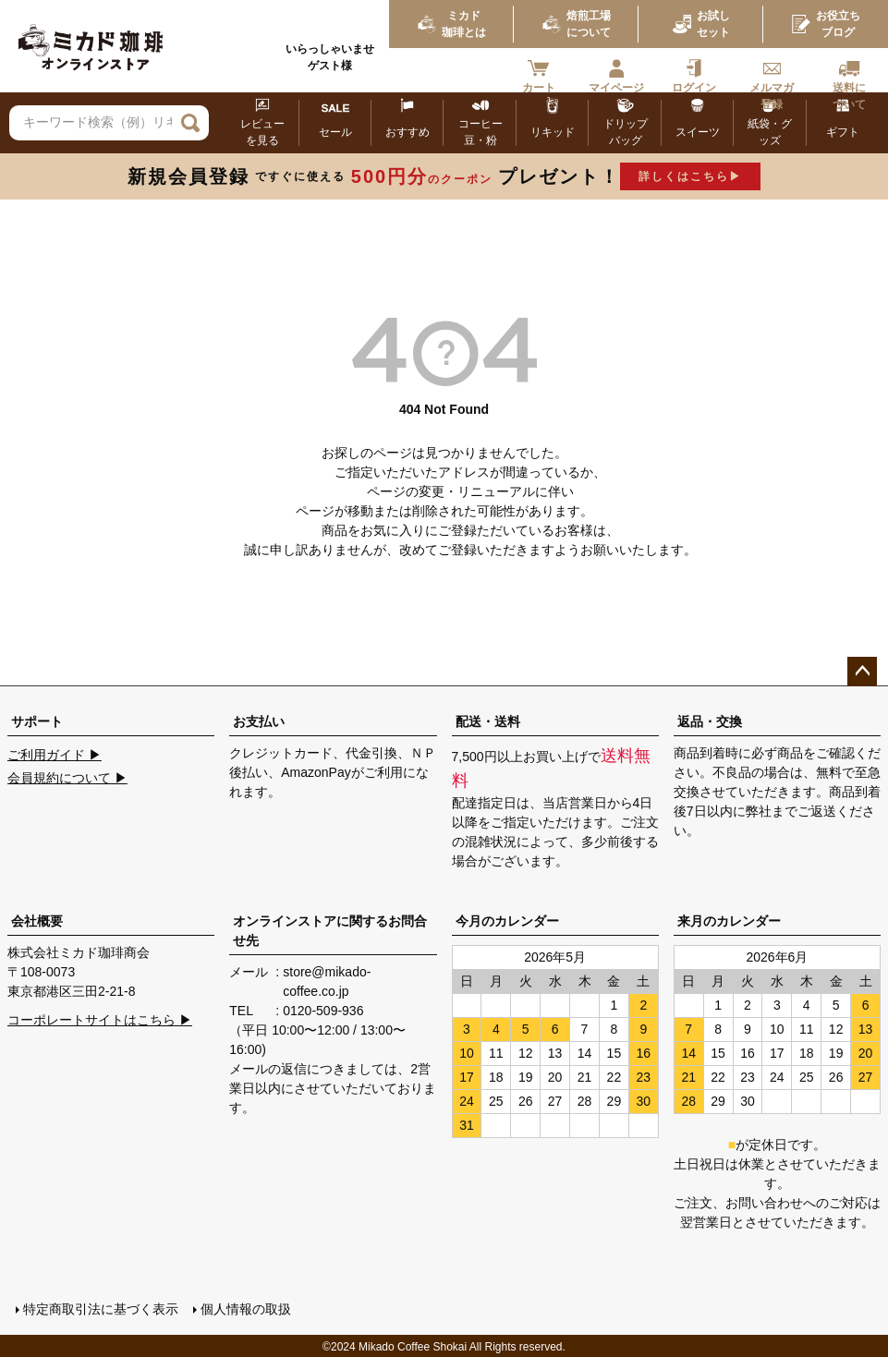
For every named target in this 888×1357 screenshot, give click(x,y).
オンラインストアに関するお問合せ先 (330, 931)
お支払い (259, 721)
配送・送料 (488, 721)
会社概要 (37, 921)
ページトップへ (862, 671)
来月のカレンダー (729, 921)
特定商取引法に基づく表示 (99, 1308)
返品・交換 (709, 721)
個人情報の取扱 (245, 1308)
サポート (37, 721)
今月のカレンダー (507, 921)
